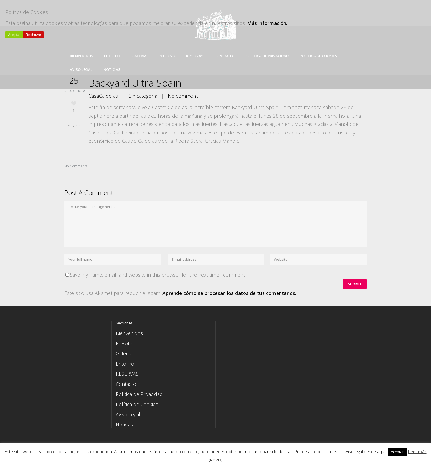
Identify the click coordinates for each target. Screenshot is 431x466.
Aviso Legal (128, 415)
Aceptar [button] (397, 451)
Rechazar (33, 35)
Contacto (126, 384)
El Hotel (125, 344)
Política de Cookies (137, 405)
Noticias (124, 425)
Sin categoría (143, 95)
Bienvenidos (129, 333)
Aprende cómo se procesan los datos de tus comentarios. (229, 294)
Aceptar (14, 35)
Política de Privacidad (139, 394)
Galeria (123, 354)
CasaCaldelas (103, 95)
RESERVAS (127, 374)
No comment (183, 95)
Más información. (267, 23)
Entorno (125, 364)
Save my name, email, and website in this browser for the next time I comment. (158, 274)
